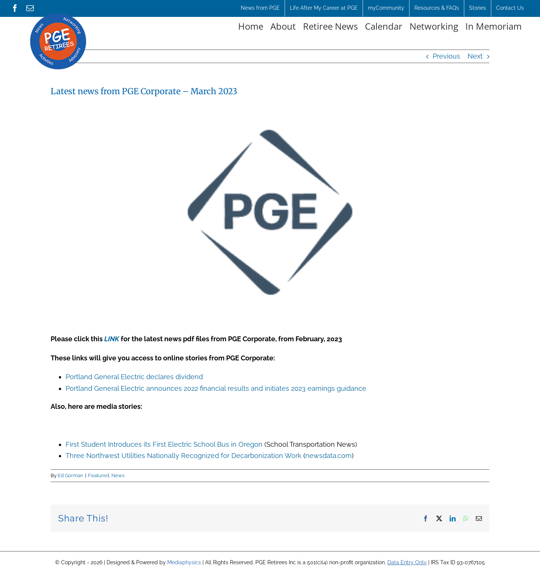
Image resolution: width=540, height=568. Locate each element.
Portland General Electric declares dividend (134, 377)
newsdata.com (328, 456)
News (117, 475)
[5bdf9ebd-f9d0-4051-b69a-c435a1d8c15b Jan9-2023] (270, 212)
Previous (446, 56)
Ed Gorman (70, 475)
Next (475, 56)
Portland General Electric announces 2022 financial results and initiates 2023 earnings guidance (216, 388)
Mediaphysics (184, 562)
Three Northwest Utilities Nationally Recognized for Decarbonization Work (184, 456)
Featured (98, 475)
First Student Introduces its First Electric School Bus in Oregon (164, 444)
